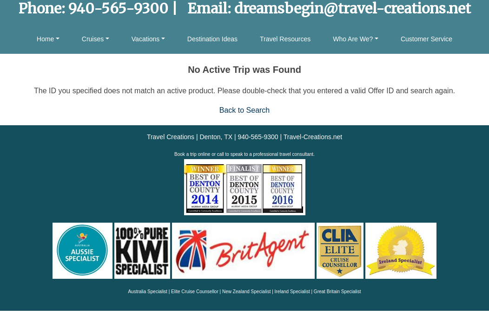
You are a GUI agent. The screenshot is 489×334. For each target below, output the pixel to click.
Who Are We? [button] (353, 39)
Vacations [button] (145, 39)
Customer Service (426, 39)
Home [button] (45, 39)
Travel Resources (285, 39)
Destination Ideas (212, 39)
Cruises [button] (93, 39)
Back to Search (244, 110)
